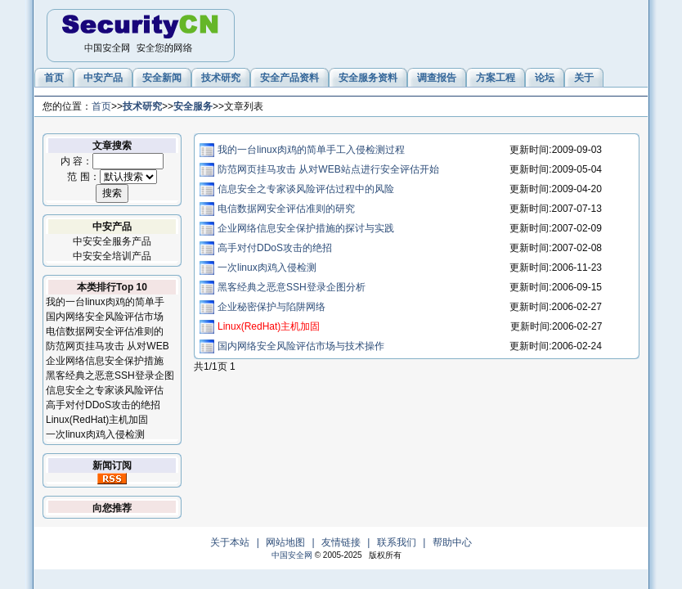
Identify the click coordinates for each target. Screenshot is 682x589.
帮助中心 (452, 542)
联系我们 (396, 542)
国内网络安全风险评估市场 (105, 316)
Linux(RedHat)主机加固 (97, 419)
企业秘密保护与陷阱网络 (271, 306)
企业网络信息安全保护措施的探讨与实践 (306, 228)
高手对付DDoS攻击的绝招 (103, 405)
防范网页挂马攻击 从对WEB (107, 346)
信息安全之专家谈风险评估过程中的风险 (306, 189)
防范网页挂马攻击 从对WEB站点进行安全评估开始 (328, 169)
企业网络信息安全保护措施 (105, 360)
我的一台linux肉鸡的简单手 (105, 302)
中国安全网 (291, 555)
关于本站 (229, 542)
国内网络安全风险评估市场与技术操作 (301, 346)
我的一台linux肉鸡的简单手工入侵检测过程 (311, 149)
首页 (101, 106)
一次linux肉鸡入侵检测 (95, 434)
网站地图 (285, 542)
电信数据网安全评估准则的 (105, 331)
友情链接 (341, 542)
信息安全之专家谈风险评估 (105, 390)
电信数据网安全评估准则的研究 (286, 208)
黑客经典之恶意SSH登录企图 (110, 375)
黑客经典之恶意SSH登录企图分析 (292, 287)
